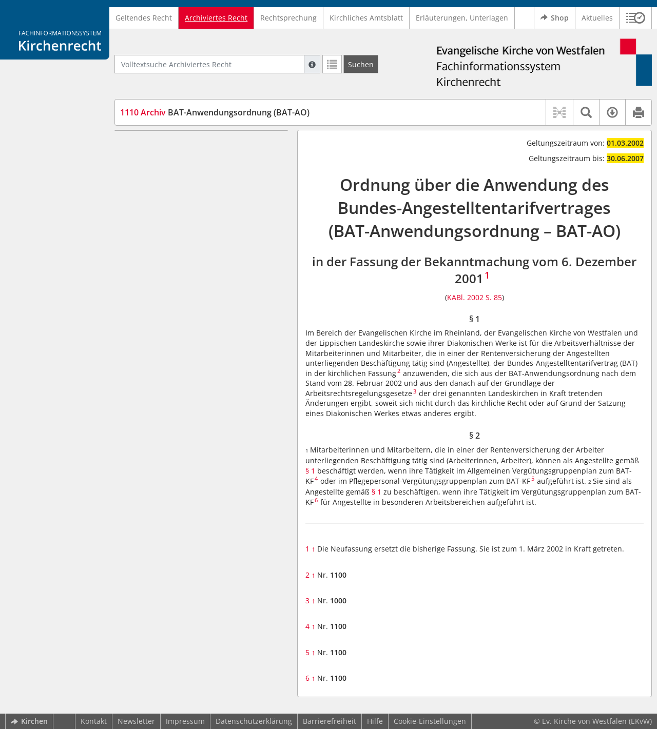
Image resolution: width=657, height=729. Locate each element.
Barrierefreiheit (329, 721)
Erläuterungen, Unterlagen (462, 18)
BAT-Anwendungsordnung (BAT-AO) (215, 112)
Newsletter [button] (136, 721)
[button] (636, 18)
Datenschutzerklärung (254, 721)
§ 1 (144, 145)
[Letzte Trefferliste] (332, 64)
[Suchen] (360, 64)
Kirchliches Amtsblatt (366, 18)
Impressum (185, 721)
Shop (554, 18)
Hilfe (375, 721)
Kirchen (29, 721)
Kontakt (94, 721)
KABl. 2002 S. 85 (474, 297)
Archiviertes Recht (216, 18)
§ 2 (144, 161)
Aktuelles (597, 18)
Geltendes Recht (143, 18)
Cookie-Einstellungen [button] (430, 721)
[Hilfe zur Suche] (312, 64)
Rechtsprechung (288, 18)
